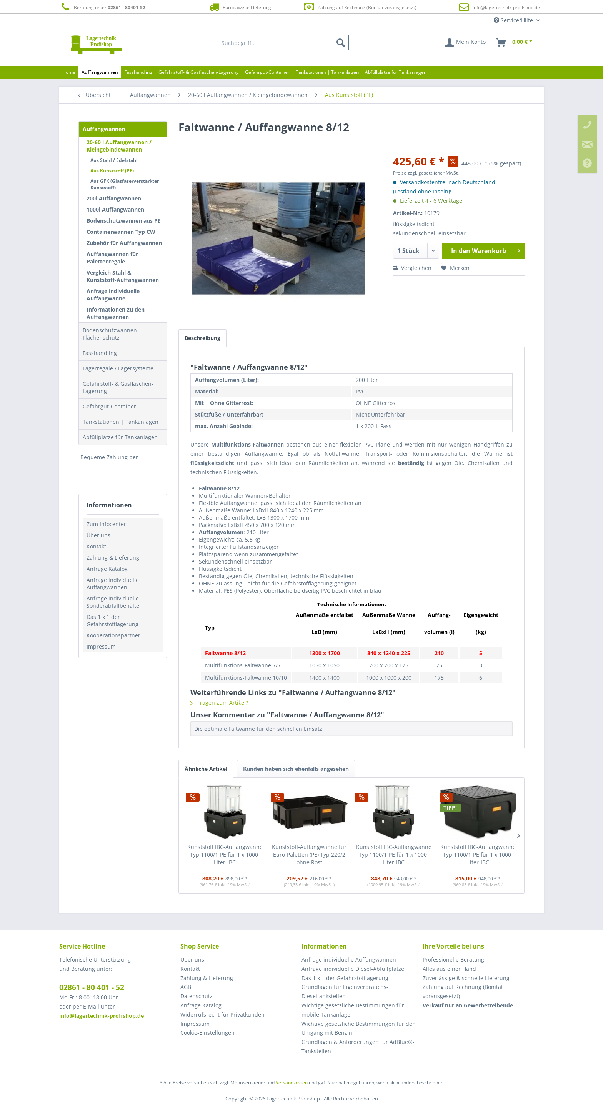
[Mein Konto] (466, 42)
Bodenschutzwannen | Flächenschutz (112, 334)
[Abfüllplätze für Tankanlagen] (396, 72)
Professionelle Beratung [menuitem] (453, 959)
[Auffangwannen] (99, 72)
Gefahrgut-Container (109, 406)
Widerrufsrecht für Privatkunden (222, 1014)
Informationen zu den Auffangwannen (116, 313)
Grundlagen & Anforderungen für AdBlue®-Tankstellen (358, 1046)
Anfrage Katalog (107, 568)
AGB (185, 986)
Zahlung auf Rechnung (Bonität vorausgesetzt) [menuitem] (463, 991)
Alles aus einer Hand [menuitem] (449, 968)
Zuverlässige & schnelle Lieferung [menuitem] (466, 978)
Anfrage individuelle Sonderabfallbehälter (114, 602)
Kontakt (96, 546)
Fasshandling (100, 353)
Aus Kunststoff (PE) (112, 170)
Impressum (101, 646)
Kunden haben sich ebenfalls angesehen (296, 768)
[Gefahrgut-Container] (267, 72)
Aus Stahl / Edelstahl (114, 160)
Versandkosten (292, 1082)
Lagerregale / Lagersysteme (118, 368)
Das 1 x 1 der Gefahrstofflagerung (112, 620)
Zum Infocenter (106, 524)
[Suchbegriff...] (283, 42)
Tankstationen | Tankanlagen (120, 421)
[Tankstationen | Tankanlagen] (327, 72)
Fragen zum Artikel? (219, 702)
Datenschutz (196, 996)
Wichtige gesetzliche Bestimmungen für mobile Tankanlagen (353, 1010)
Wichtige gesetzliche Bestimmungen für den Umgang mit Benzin (359, 1028)
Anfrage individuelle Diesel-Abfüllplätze (353, 968)
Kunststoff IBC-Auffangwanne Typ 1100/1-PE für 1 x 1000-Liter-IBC (225, 854)
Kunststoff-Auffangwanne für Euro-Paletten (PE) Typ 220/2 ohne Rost (309, 854)
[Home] (68, 72)
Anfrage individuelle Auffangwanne (113, 294)
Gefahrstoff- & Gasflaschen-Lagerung (118, 387)
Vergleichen (412, 268)
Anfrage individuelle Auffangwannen (113, 583)
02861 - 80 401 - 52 (91, 987)
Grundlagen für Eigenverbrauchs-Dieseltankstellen (345, 991)
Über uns (98, 535)
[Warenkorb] (514, 42)
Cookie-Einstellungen (207, 1032)
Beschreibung (202, 338)
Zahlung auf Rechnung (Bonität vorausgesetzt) (359, 7)
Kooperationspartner (113, 635)
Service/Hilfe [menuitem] (514, 20)
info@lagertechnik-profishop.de (506, 7)
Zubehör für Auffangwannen (124, 243)
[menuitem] (283, 42)
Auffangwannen (104, 129)
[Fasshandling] (138, 72)
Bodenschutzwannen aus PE (124, 220)
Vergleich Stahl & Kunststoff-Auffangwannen (123, 276)
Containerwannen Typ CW (121, 231)
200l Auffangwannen (114, 198)
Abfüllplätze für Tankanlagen (120, 437)
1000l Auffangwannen (115, 209)
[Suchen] (341, 42)
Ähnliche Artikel (206, 768)
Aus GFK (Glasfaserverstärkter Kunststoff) (124, 184)
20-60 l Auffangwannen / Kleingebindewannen (119, 145)
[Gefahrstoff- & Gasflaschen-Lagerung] (198, 72)
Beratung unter (102, 7)
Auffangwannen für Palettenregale (112, 257)
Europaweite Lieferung (239, 7)
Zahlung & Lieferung (113, 557)
